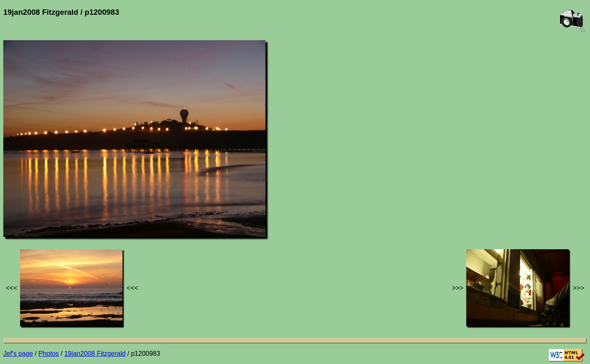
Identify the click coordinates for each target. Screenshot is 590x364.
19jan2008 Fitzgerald (94, 353)
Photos (49, 353)
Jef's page (18, 353)
